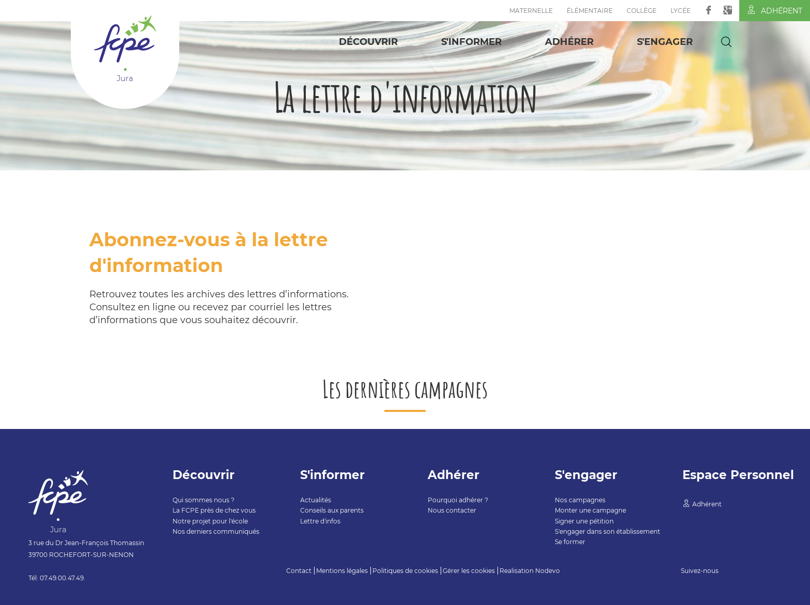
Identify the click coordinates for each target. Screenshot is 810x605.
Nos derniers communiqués (216, 531)
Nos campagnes (580, 500)
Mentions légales (342, 571)
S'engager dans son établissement (607, 531)
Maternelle (531, 10)
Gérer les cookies (469, 571)
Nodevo (547, 571)
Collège (642, 10)
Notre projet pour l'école (210, 521)
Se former (570, 542)
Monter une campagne (590, 510)
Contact (298, 571)
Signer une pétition (584, 521)
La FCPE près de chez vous (214, 510)
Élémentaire (590, 10)
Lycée (681, 10)
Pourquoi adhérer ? (458, 500)
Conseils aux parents (332, 510)
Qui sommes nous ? (204, 500)
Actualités (315, 500)
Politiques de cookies (405, 571)
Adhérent (774, 10)
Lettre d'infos (320, 521)
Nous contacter (452, 510)
